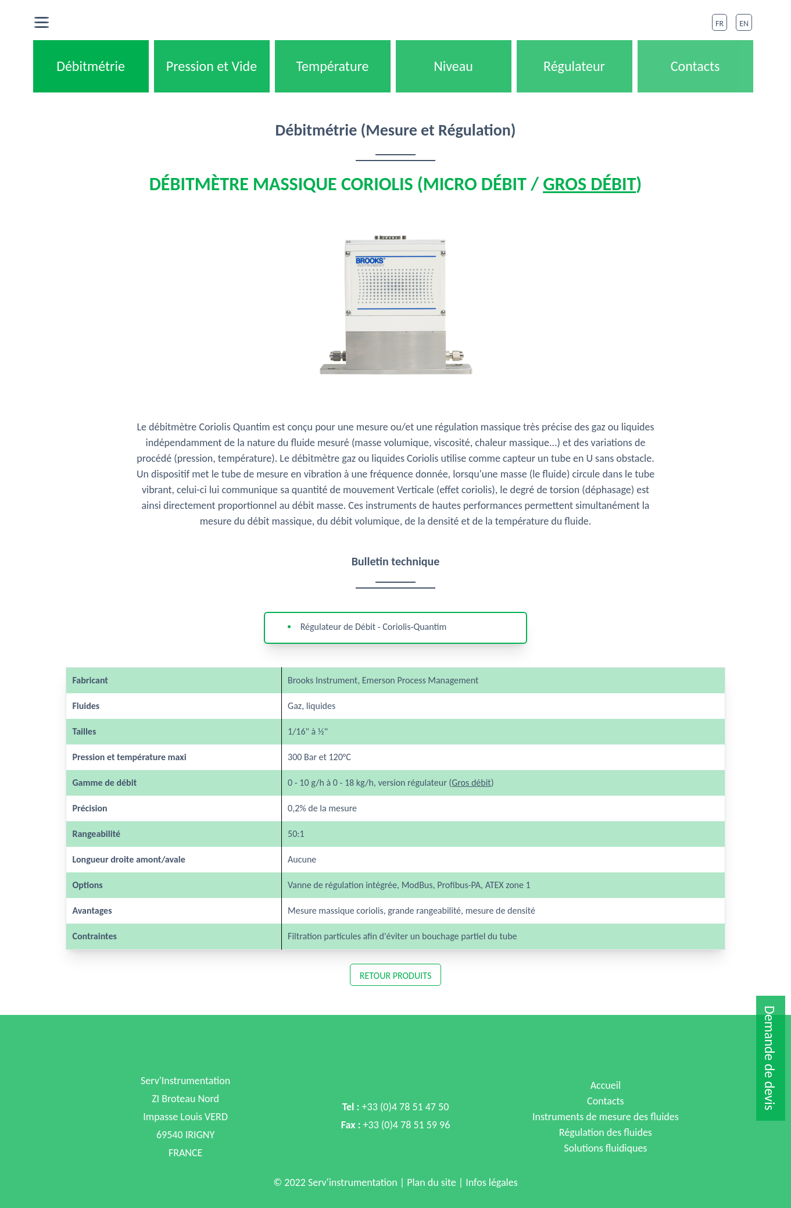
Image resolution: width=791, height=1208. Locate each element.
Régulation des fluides (605, 1132)
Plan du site (432, 1182)
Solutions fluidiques (605, 1148)
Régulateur (574, 66)
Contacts (695, 66)
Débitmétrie (90, 66)
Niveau (453, 66)
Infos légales (490, 1182)
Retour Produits (396, 975)
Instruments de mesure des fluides (605, 1116)
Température (332, 66)
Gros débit (589, 184)
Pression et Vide (211, 66)
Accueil (605, 1085)
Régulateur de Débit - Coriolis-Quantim (373, 626)
